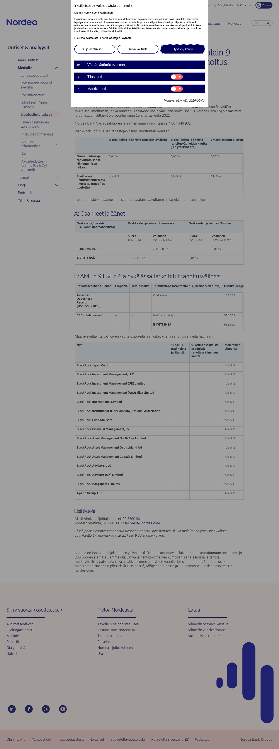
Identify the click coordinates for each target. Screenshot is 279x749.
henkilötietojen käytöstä (116, 38)
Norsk (87, 12)
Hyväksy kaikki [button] (183, 49)
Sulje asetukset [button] (92, 49)
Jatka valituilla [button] (137, 49)
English (108, 12)
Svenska (97, 12)
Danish (78, 12)
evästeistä (91, 38)
